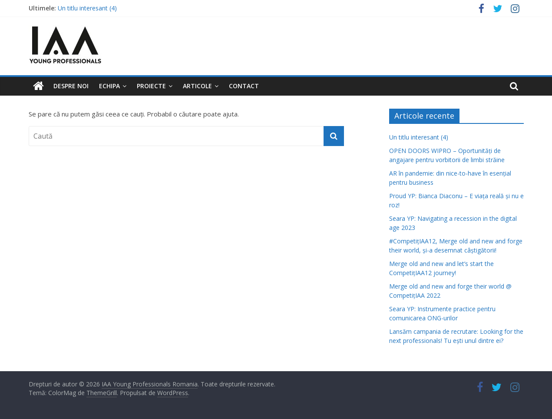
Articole (197, 86)
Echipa (109, 86)
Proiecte (151, 86)
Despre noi (71, 86)
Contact (244, 86)
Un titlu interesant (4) (87, 8)
